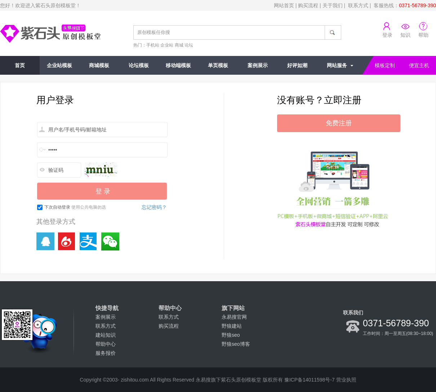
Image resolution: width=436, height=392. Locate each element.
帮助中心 (105, 344)
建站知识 (105, 335)
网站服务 (337, 65)
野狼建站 (232, 326)
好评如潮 (297, 65)
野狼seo (231, 335)
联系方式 (358, 5)
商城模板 (99, 65)
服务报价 (105, 353)
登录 (387, 35)
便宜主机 (419, 65)
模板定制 (385, 65)
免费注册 (339, 123)
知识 (405, 35)
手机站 (152, 45)
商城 (179, 45)
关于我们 (332, 5)
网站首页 (284, 5)
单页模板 (218, 65)
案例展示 (258, 65)
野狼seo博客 (236, 344)
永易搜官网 (234, 317)
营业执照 (346, 380)
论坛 (188, 45)
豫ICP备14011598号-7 (309, 380)
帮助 (423, 35)
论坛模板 (139, 65)
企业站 (166, 45)
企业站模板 (59, 65)
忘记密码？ (154, 207)
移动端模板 (178, 65)
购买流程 (308, 5)
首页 (20, 65)
